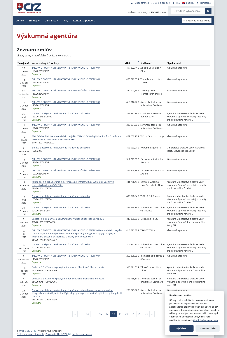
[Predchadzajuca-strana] (75, 314)
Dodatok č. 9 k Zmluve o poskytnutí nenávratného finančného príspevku (68, 267)
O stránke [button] (50, 20)
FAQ (65, 20)
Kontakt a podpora (84, 20)
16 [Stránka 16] (100, 314)
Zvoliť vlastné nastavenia (205, 320)
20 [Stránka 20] (126, 314)
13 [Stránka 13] (80, 314)
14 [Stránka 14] (87, 314)
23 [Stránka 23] (146, 314)
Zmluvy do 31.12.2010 (56, 334)
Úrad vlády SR (26, 330)
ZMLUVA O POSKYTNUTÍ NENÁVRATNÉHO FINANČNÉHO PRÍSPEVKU (66, 67)
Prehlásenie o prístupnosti (30, 334)
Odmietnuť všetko (207, 328)
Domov (20, 20)
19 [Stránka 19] (120, 314)
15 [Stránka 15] (94, 314)
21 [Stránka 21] (133, 314)
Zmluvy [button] (33, 20)
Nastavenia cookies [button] (82, 334)
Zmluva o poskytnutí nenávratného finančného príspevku (61, 113)
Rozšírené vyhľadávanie (196, 20)
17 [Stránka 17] (107, 314)
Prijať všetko (181, 328)
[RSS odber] (176, 2)
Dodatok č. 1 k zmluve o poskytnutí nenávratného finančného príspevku (68, 218)
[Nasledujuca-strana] (152, 314)
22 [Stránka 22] (139, 314)
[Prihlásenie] (203, 2)
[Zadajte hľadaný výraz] (188, 11)
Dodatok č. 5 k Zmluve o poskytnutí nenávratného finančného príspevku (68, 278)
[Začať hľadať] (208, 11)
